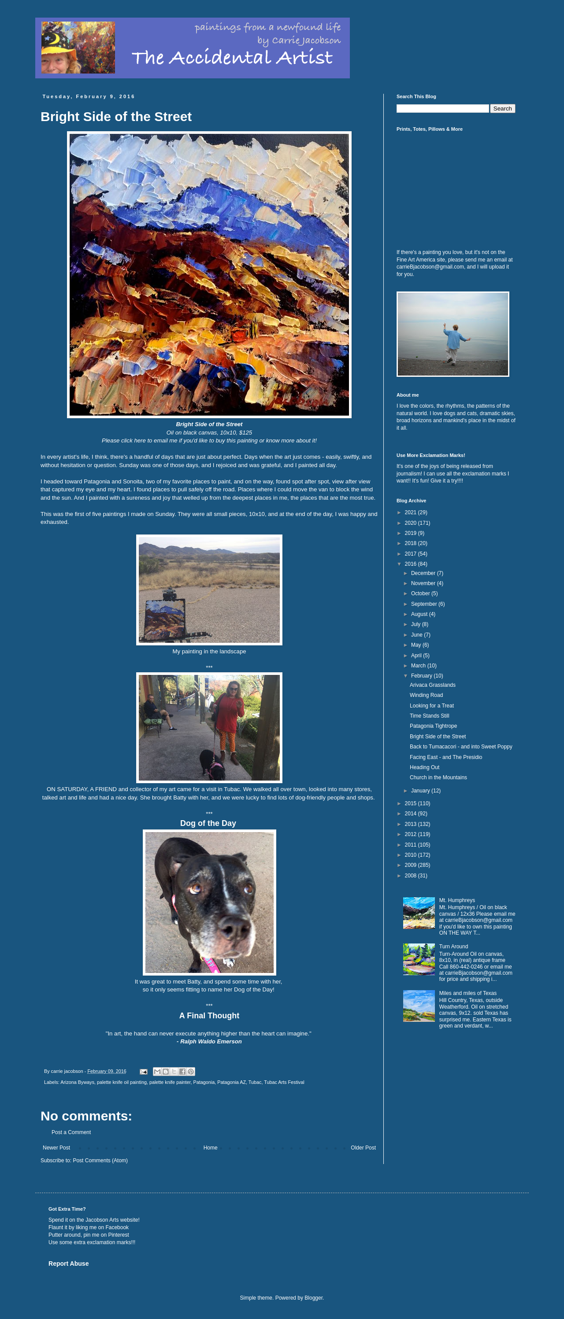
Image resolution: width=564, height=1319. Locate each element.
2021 (411, 512)
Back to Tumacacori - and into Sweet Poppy (461, 747)
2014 (411, 814)
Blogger (313, 1298)
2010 (411, 855)
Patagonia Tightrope (433, 726)
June (417, 635)
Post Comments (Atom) (100, 1160)
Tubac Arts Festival (284, 1082)
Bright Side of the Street (438, 736)
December (424, 573)
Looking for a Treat (432, 706)
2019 (411, 533)
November (424, 583)
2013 (411, 824)
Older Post (363, 1148)
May (417, 645)
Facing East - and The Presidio (446, 757)
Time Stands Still (429, 716)
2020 (411, 523)
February (422, 676)
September (424, 604)
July (416, 624)
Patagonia (204, 1082)
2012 (411, 834)
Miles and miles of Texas (468, 993)
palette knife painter (170, 1082)
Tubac (255, 1082)
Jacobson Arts (102, 1220)
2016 (411, 564)
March (419, 666)
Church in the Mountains (438, 777)
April (417, 655)
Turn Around (453, 946)
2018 (411, 543)
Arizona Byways (77, 1082)
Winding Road (426, 695)
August (420, 614)
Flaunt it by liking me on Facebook (88, 1227)
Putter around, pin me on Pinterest (88, 1235)
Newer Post (56, 1148)
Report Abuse (68, 1263)
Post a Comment (71, 1132)
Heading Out (424, 767)
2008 (411, 876)
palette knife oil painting (122, 1082)
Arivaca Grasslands (433, 685)
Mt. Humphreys (457, 900)
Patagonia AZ (231, 1082)
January (421, 791)
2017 (411, 554)
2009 (411, 865)
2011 (411, 845)
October (421, 593)
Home (211, 1148)
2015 (411, 803)
